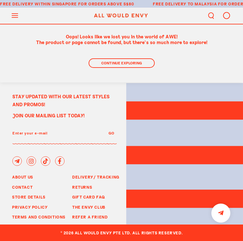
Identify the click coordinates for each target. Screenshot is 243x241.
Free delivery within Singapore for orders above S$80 (67, 4)
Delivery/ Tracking (95, 177)
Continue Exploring (121, 63)
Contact (22, 187)
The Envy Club (88, 207)
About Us (22, 177)
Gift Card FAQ (88, 197)
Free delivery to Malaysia (185, 4)
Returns (82, 187)
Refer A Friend (90, 217)
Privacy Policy (29, 207)
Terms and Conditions (38, 217)
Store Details (29, 197)
